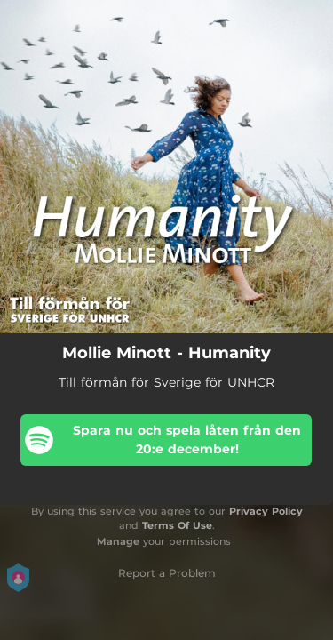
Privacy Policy (266, 511)
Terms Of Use (177, 525)
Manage (118, 541)
